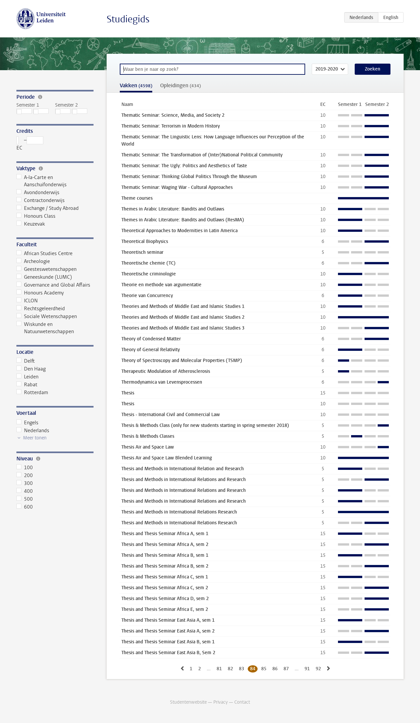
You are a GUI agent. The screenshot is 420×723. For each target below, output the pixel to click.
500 (24, 499)
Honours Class (35, 216)
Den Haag (31, 369)
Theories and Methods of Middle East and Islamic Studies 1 (182, 306)
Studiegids (128, 19)
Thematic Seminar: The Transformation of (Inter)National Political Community (202, 155)
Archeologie (33, 261)
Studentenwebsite (188, 702)
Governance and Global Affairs (53, 285)
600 (24, 507)
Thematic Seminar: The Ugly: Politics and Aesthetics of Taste (184, 166)
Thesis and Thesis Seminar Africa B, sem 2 (164, 566)
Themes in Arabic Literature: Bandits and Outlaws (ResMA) (182, 220)
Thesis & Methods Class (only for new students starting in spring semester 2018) (205, 425)
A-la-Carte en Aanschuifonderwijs (41, 181)
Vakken (136, 85)
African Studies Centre (44, 253)
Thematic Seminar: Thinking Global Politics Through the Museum (189, 176)
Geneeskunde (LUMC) (44, 277)
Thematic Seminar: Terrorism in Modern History (170, 126)
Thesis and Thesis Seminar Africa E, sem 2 (164, 609)
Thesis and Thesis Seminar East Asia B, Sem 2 (168, 653)
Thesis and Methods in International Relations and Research (183, 479)
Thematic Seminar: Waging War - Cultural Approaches (177, 187)
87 (286, 669)
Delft (25, 361)
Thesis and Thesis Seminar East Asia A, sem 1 (168, 620)
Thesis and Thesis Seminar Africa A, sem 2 (164, 544)
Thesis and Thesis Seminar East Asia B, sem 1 (168, 642)
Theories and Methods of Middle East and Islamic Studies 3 (182, 328)
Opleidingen (180, 85)
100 (24, 467)
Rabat (26, 384)
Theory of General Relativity (150, 350)
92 (318, 669)
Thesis (127, 393)
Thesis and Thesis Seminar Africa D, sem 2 (165, 598)
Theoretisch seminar (142, 252)
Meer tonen (35, 438)
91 (307, 669)
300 (24, 483)
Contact (242, 702)
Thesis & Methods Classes (147, 436)
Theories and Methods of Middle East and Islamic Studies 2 (182, 317)
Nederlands (32, 430)
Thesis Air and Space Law (147, 447)
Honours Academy (40, 293)
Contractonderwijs (40, 200)
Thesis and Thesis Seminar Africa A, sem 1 (164, 534)
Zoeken (372, 69)
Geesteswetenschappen (46, 269)
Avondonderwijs (37, 192)
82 (230, 669)
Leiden (27, 376)
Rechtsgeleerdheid (40, 308)
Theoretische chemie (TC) (148, 263)
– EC (29, 143)
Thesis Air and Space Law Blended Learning (166, 458)
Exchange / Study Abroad (47, 208)
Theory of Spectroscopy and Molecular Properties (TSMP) (181, 360)
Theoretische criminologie (148, 274)
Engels (27, 422)
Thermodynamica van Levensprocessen (161, 382)
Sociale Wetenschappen (46, 316)
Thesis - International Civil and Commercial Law (170, 415)
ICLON (27, 300)
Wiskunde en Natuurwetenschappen (45, 328)
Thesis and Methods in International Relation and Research (182, 469)
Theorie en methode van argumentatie (161, 285)
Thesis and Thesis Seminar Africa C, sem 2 (164, 588)
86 (275, 669)
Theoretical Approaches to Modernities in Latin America (179, 231)
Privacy (220, 702)
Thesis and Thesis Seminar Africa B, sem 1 (164, 555)
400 (24, 491)
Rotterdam (32, 392)
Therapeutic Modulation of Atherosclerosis (165, 371)
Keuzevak (30, 224)
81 (219, 669)
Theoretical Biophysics (144, 241)
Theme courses (137, 198)
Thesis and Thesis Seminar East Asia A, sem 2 (168, 631)
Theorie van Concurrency (147, 295)
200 (24, 475)
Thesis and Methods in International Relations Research (179, 512)
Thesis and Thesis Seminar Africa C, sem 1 (164, 577)
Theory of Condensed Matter (151, 339)
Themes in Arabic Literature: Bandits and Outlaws (172, 209)
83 (241, 669)
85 (263, 669)
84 (252, 669)
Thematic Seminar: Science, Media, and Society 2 (172, 115)
